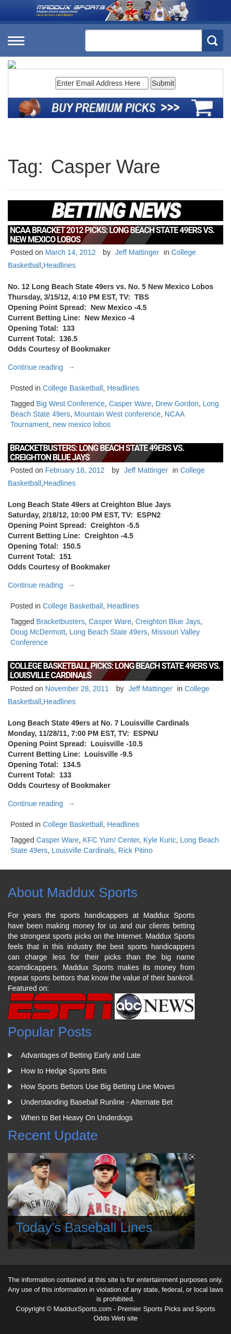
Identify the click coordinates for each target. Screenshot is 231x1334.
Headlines (59, 265)
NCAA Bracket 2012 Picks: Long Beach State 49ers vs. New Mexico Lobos (112, 234)
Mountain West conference (117, 414)
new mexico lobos (82, 424)
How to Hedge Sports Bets (63, 1071)
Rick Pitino (135, 850)
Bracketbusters (60, 621)
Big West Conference (70, 403)
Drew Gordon (176, 403)
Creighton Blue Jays (167, 621)
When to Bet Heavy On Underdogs (77, 1117)
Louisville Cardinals (82, 850)
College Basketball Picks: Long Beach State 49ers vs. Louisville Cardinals (115, 670)
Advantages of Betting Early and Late (81, 1055)
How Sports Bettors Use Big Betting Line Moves (97, 1086)
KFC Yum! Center (111, 840)
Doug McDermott (37, 632)
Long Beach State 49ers (108, 632)
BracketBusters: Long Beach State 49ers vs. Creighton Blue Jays (97, 452)
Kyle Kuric (159, 840)
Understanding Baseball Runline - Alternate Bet (97, 1102)
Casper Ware (130, 403)
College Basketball (73, 388)
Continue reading (43, 367)
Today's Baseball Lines (84, 1227)
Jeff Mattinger (137, 252)
